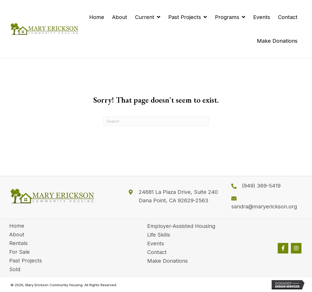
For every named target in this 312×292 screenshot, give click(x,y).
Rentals (18, 243)
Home (16, 226)
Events (155, 243)
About (16, 234)
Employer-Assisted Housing (181, 226)
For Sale (19, 252)
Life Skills (158, 235)
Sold (14, 269)
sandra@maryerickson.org (264, 206)
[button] (283, 248)
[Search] (156, 121)
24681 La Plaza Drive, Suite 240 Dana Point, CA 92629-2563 (178, 196)
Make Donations (167, 261)
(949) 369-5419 (261, 186)
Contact (157, 252)
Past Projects (25, 260)
